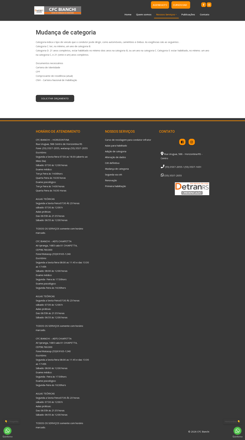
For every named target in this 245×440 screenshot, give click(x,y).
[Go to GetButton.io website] (237, 437)
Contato (204, 14)
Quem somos (143, 14)
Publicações (188, 14)
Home (128, 14)
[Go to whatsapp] (237, 431)
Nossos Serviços (165, 14)
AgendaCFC (160, 4)
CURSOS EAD (180, 4)
